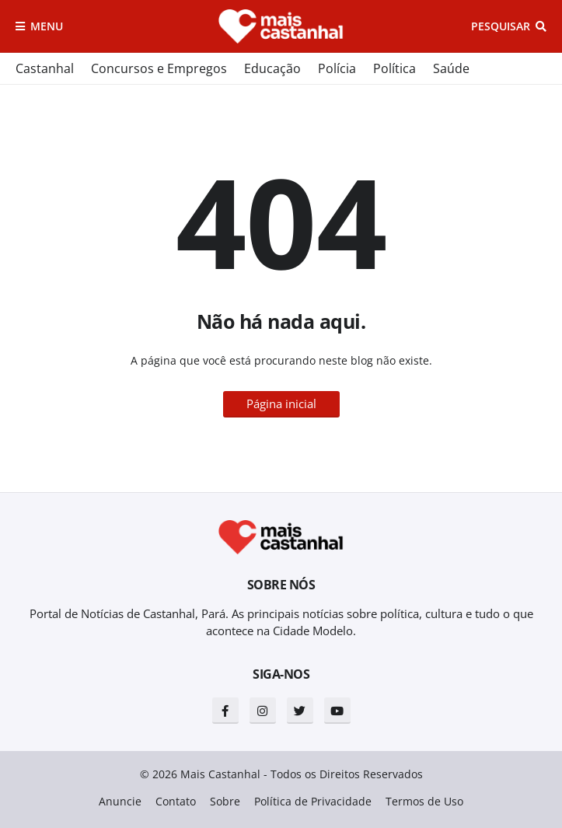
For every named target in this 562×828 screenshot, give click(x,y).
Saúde (451, 68)
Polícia (337, 68)
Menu (46, 26)
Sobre (225, 801)
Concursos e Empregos (159, 68)
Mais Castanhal (220, 774)
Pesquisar (500, 26)
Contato (175, 801)
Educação (272, 68)
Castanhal (45, 68)
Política (394, 68)
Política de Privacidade (313, 801)
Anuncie (120, 801)
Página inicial (281, 403)
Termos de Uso (424, 801)
